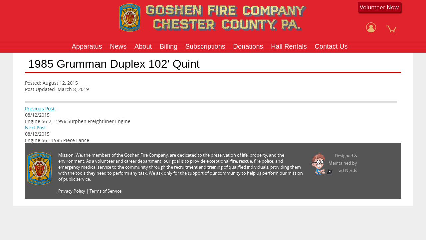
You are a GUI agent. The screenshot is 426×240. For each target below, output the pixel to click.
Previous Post (40, 108)
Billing (168, 46)
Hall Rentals (289, 46)
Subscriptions (205, 46)
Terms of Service (105, 191)
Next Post (35, 127)
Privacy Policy (71, 191)
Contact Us (331, 46)
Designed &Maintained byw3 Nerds (342, 163)
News (118, 46)
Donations (248, 46)
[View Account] (371, 27)
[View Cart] (391, 27)
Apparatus (87, 46)
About (143, 46)
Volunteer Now (379, 7)
